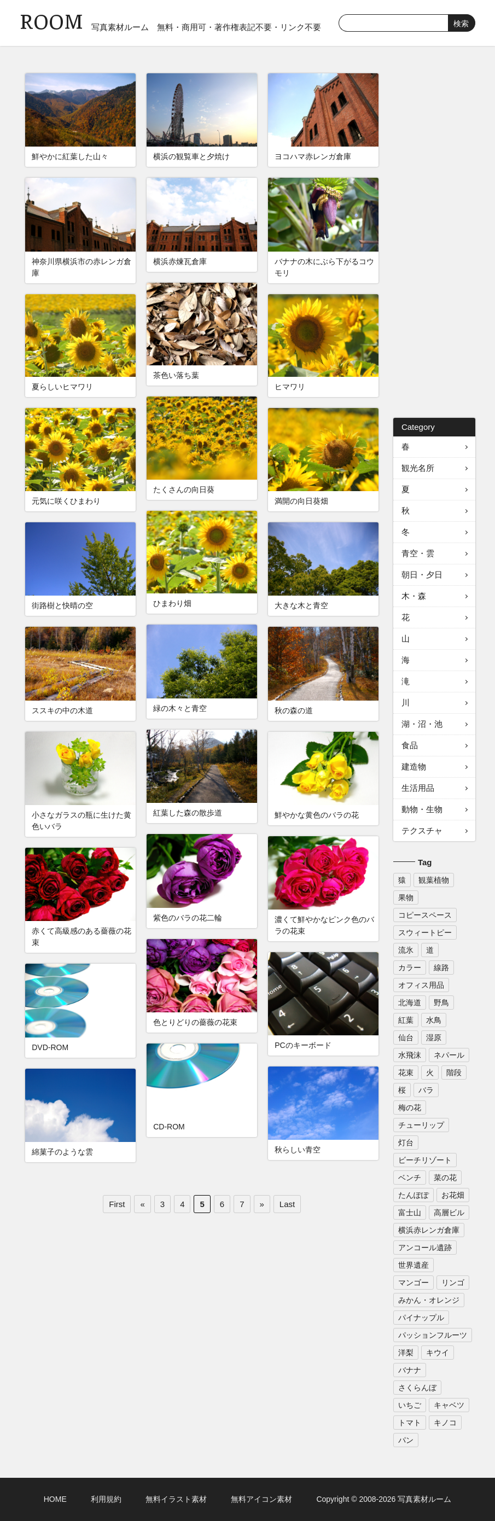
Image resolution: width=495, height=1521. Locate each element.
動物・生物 (421, 809)
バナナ (409, 1370)
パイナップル (421, 1317)
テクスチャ (421, 830)
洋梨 (406, 1352)
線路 (441, 967)
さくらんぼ (417, 1387)
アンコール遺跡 (425, 1247)
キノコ (445, 1422)
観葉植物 (433, 880)
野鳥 (441, 1002)
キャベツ (449, 1405)
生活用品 (417, 787)
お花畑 (452, 1195)
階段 (454, 1072)
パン (406, 1440)
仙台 (406, 1037)
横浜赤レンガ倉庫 (428, 1230)
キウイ (437, 1352)
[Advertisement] (434, 237)
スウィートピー (425, 932)
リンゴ (452, 1282)
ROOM (51, 21)
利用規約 (106, 1499)
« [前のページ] (142, 1204)
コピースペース (425, 915)
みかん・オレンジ (428, 1300)
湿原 (433, 1037)
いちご (409, 1405)
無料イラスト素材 (176, 1499)
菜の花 (445, 1177)
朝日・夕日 (421, 574)
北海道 (409, 1002)
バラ (426, 1090)
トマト (409, 1422)
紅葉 (406, 1020)
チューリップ (421, 1125)
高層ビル (449, 1212)
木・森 (413, 596)
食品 (409, 745)
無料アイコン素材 (261, 1499)
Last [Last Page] (287, 1204)
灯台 (406, 1142)
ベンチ (409, 1177)
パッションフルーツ (432, 1335)
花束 (406, 1072)
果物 (406, 897)
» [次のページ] (262, 1204)
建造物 (413, 766)
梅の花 (409, 1107)
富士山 (409, 1212)
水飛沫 (409, 1055)
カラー (409, 967)
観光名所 (417, 468)
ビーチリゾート (425, 1160)
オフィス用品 (421, 985)
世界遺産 (413, 1265)
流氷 (406, 950)
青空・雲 (417, 553)
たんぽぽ (413, 1195)
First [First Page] (117, 1204)
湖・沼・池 (421, 724)
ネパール (449, 1055)
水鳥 (433, 1020)
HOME (55, 1499)
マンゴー (413, 1282)
